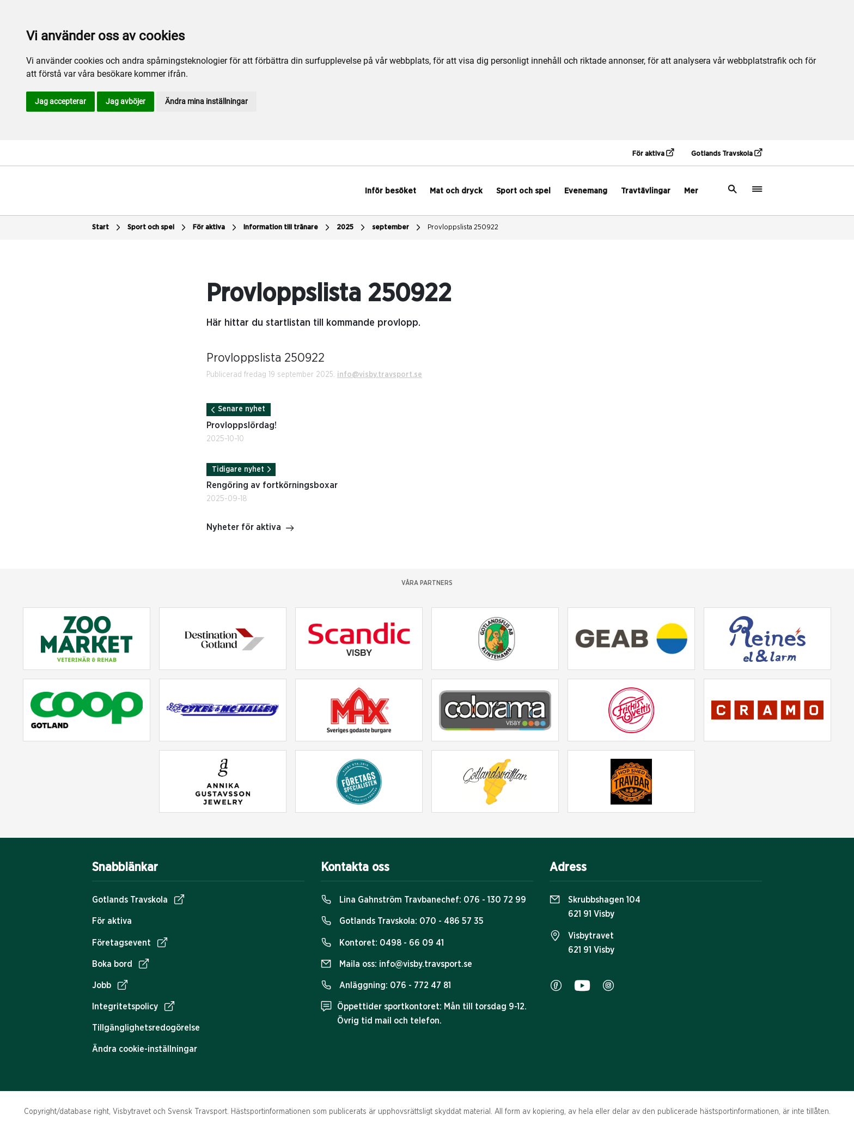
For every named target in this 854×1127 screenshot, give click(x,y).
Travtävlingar (645, 191)
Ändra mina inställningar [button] (206, 101)
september (397, 228)
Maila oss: (396, 964)
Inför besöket (390, 191)
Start (107, 228)
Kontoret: (382, 943)
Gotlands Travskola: (402, 921)
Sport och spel (523, 191)
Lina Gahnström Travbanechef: (423, 900)
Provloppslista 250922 (463, 227)
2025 (352, 228)
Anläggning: (386, 985)
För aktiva (653, 153)
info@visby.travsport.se (379, 375)
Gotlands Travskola (726, 153)
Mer (691, 191)
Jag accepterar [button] (60, 101)
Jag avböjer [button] (125, 101)
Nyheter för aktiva (250, 528)
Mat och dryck (456, 191)
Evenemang (585, 191)
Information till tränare (287, 228)
